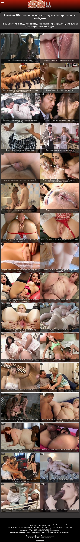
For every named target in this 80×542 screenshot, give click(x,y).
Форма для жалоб (47, 536)
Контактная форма (33, 536)
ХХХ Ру (62, 24)
